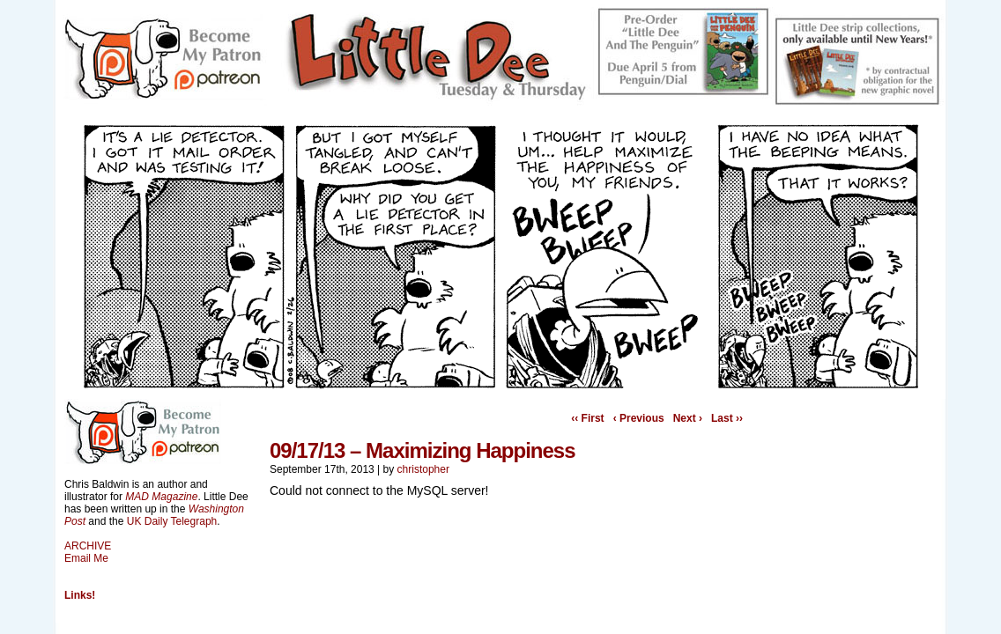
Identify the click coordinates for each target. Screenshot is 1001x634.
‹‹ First (587, 418)
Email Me (86, 558)
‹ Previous (638, 418)
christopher (423, 469)
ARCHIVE (87, 546)
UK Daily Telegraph (172, 521)
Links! (79, 595)
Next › (687, 418)
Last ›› (727, 418)
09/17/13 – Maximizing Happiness (422, 450)
